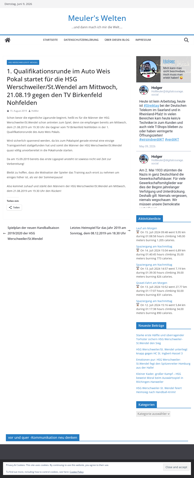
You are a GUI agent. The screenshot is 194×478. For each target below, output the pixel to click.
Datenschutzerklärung (81, 40)
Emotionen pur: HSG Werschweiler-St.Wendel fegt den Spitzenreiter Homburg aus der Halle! (163, 363)
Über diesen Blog (117, 40)
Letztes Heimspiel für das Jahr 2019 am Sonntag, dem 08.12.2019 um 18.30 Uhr (100, 230)
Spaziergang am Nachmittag (154, 246)
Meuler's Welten (97, 18)
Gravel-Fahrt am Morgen (151, 283)
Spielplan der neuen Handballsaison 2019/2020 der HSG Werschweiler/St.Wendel (31, 233)
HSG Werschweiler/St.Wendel (23, 62)
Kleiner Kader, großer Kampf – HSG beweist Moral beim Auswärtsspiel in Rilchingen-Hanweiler (159, 378)
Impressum (143, 40)
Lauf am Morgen (146, 228)
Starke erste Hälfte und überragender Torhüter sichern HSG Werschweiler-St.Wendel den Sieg (160, 339)
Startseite (50, 40)
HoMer (35, 110)
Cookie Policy (77, 471)
